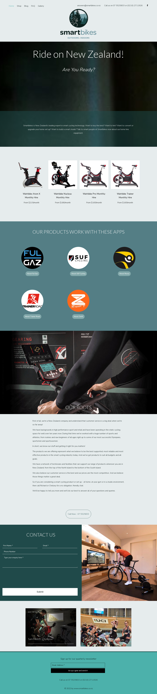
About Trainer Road (32, 316)
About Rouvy (124, 274)
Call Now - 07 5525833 (78, 514)
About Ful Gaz (32, 274)
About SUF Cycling (78, 274)
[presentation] (21, 578)
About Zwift (78, 316)
